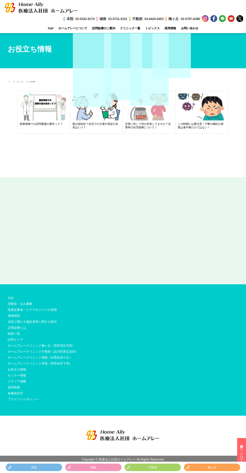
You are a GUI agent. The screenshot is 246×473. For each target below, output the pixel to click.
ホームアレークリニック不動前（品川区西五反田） (43, 351)
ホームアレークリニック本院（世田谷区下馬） (40, 363)
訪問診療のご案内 (103, 28)
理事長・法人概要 (20, 303)
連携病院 (14, 315)
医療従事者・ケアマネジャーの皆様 (32, 309)
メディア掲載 (17, 381)
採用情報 (170, 28)
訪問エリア (15, 339)
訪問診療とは (17, 327)
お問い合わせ (189, 28)
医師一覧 (14, 333)
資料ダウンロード (242, 451)
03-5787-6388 (190, 19)
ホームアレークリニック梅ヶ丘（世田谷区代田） (41, 345)
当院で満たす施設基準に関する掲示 (32, 321)
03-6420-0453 (154, 19)
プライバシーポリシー (23, 399)
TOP (51, 28)
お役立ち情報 (19, 81)
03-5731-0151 (117, 19)
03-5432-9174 (85, 19)
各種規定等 (15, 393)
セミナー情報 (17, 375)
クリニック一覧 (130, 28)
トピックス (152, 28)
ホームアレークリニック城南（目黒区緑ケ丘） (40, 357)
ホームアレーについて (72, 28)
